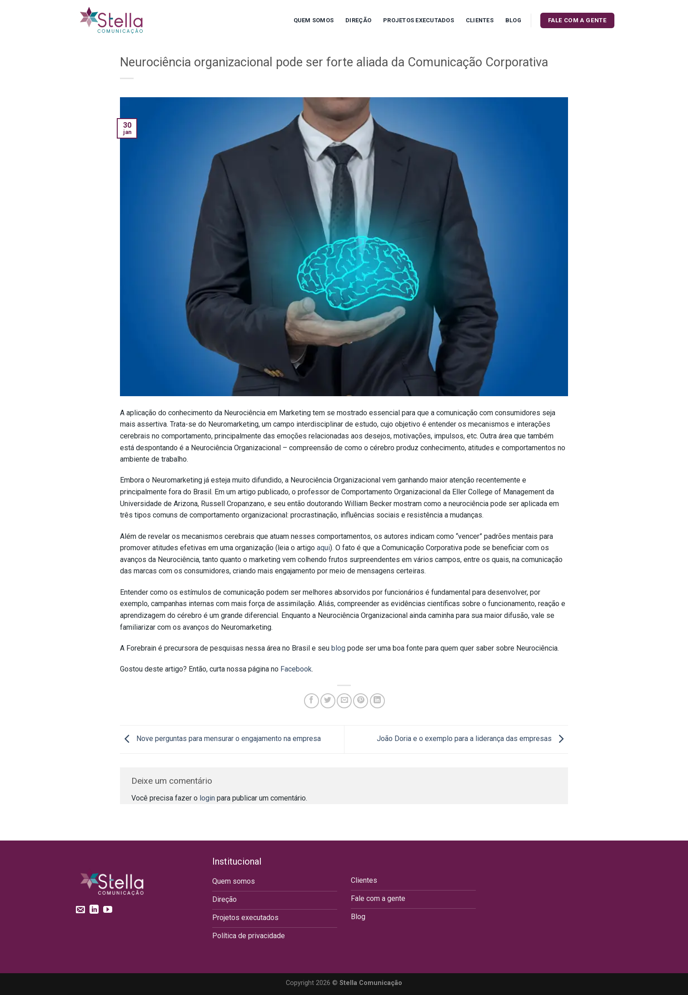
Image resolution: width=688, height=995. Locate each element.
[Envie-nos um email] (80, 910)
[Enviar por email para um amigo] (344, 700)
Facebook (296, 669)
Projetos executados (418, 20)
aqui (323, 547)
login (207, 798)
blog (338, 648)
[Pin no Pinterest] (360, 700)
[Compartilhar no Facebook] (311, 700)
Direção (358, 20)
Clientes (480, 20)
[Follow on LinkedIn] (94, 910)
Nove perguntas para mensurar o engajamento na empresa (220, 739)
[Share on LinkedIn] (377, 700)
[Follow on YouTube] (107, 910)
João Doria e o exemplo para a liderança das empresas (472, 739)
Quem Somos (314, 20)
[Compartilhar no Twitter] (327, 700)
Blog (513, 20)
